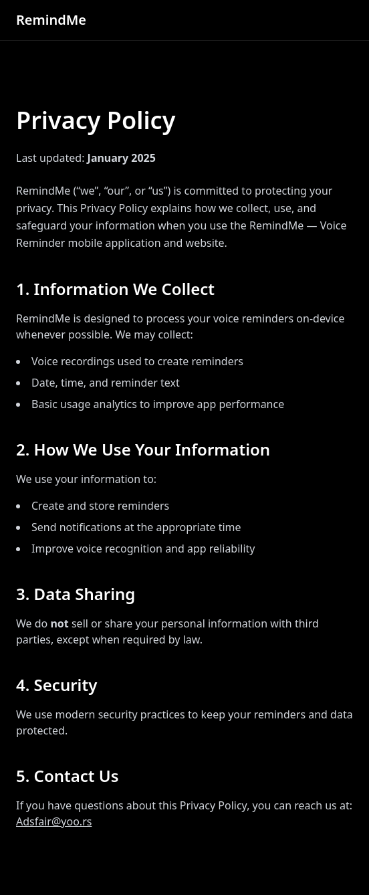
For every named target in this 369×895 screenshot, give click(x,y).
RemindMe (51, 20)
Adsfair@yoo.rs (54, 821)
